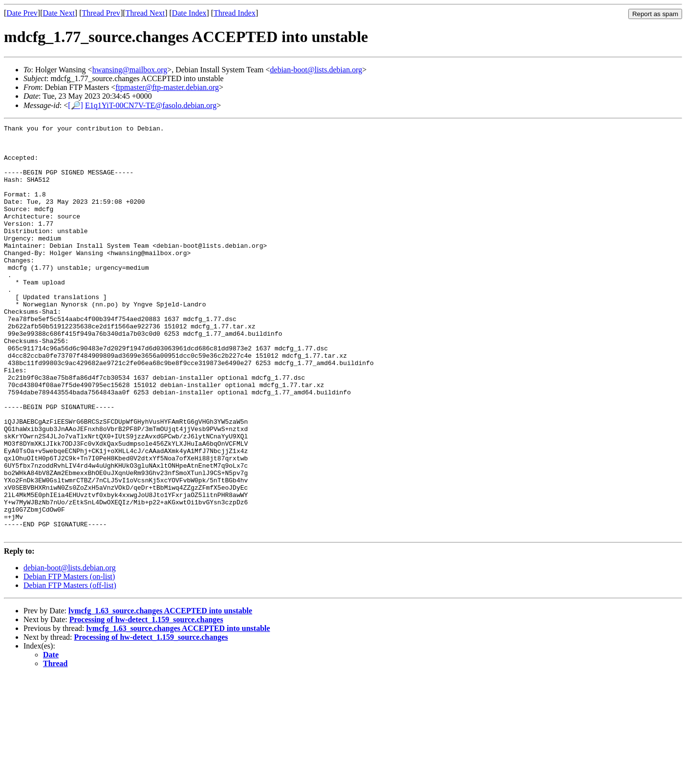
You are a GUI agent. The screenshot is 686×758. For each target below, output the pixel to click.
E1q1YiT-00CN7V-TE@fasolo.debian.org (150, 105)
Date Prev (22, 13)
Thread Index (235, 13)
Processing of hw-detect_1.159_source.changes (146, 701)
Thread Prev (101, 13)
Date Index (189, 13)
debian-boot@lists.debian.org (316, 69)
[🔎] (75, 105)
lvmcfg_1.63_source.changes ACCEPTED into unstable (160, 693)
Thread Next (145, 13)
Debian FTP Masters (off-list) (69, 667)
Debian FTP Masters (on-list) (69, 658)
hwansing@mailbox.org (130, 69)
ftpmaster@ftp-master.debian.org (167, 87)
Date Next (59, 13)
